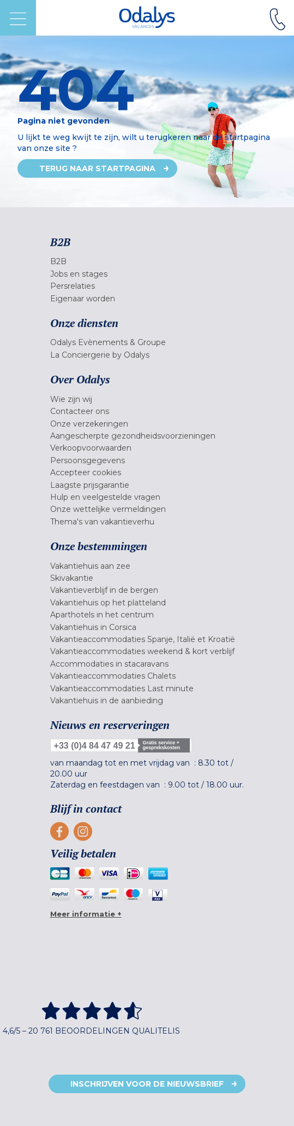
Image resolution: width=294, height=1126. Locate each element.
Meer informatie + (86, 913)
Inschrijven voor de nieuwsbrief (147, 1084)
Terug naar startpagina (97, 168)
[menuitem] (147, 261)
